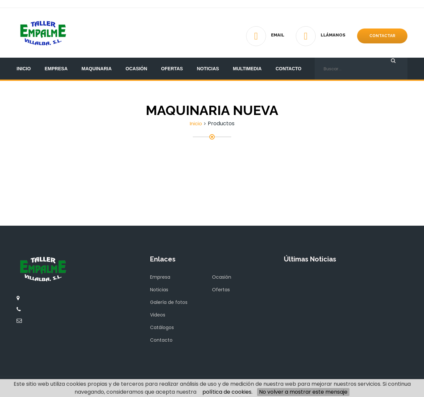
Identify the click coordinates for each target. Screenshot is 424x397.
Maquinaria (96, 68)
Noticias (208, 68)
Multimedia (247, 68)
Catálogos (162, 327)
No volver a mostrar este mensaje (303, 392)
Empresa (56, 68)
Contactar (382, 35)
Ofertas (172, 68)
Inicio (24, 68)
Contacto (288, 68)
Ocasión (136, 68)
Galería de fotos (168, 302)
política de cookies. (227, 392)
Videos (157, 315)
